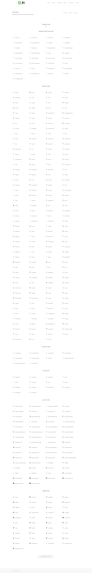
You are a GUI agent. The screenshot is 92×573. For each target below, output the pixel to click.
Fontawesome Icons (46, 556)
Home (65, 12)
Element (70, 12)
